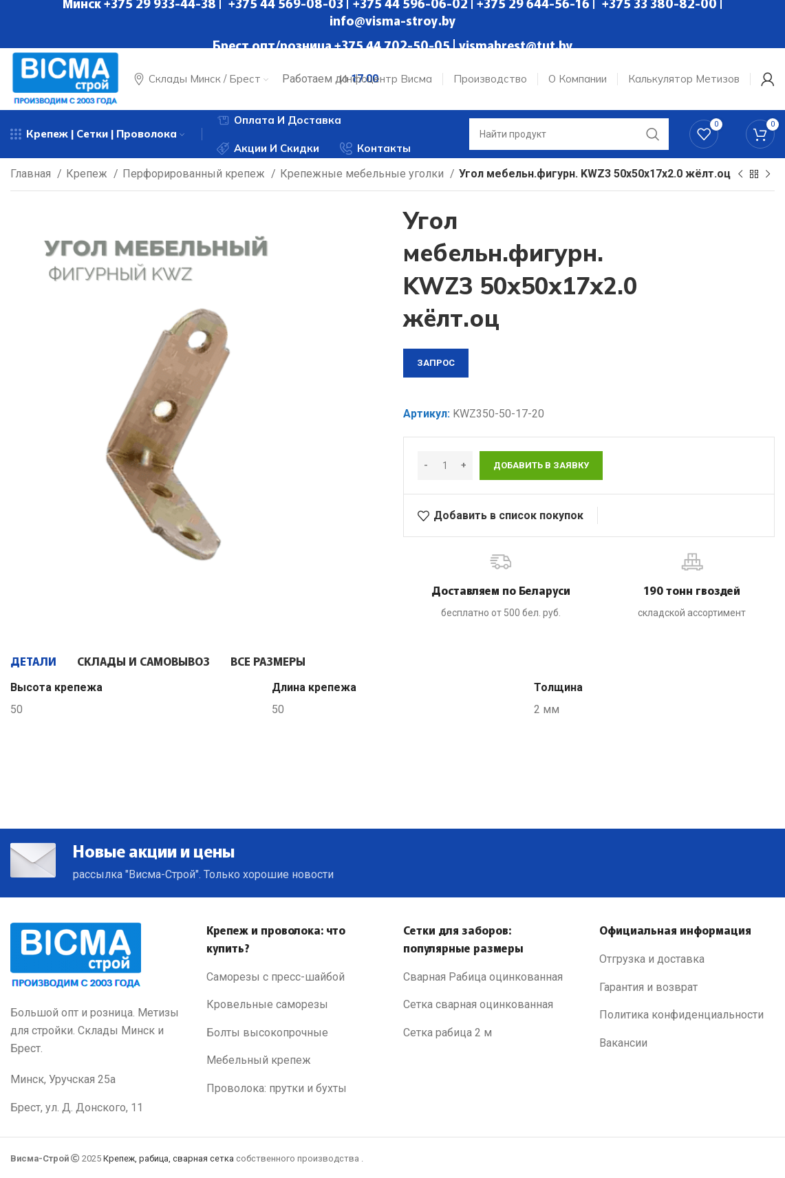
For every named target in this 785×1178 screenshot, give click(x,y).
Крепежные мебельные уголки (363, 173)
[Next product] (768, 175)
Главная (32, 173)
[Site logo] (65, 78)
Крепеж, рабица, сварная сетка (168, 1158)
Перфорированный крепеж (195, 173)
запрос (436, 363)
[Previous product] (740, 175)
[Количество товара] (445, 465)
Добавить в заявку (541, 465)
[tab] (33, 660)
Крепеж (88, 173)
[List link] (294, 977)
